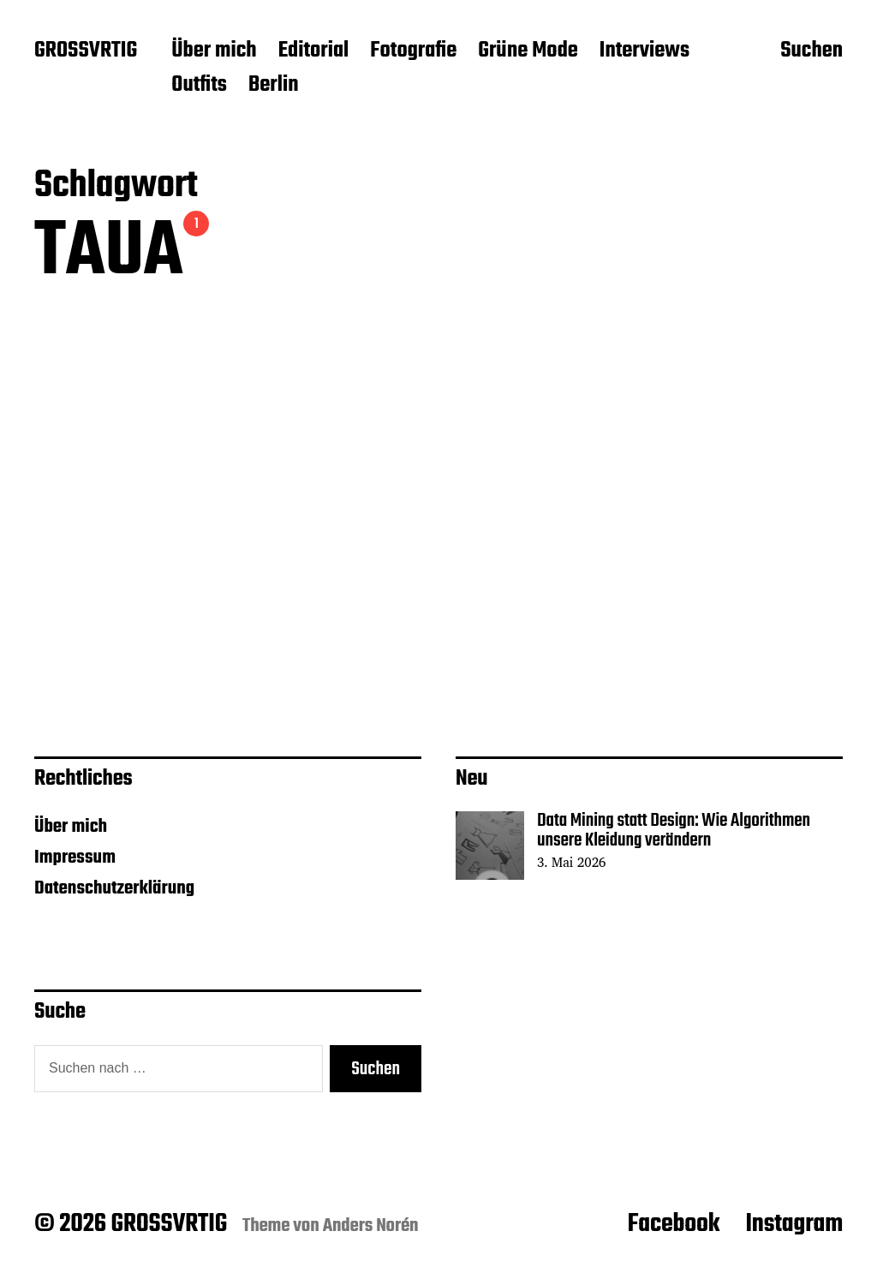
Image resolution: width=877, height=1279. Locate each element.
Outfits (199, 86)
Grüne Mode (528, 51)
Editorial (313, 51)
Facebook (674, 1224)
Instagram (794, 1224)
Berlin (273, 86)
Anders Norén (371, 1225)
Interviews (644, 51)
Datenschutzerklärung (114, 888)
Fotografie (413, 51)
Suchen (811, 52)
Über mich (213, 51)
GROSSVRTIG (85, 51)
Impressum (75, 857)
